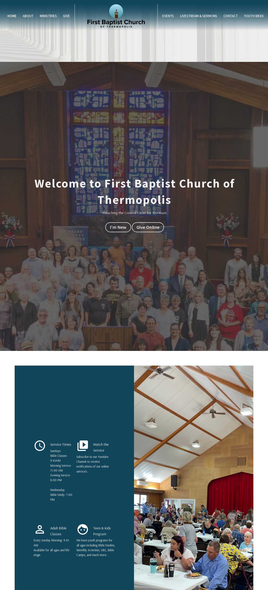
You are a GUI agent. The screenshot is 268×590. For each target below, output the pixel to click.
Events (168, 16)
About (28, 16)
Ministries (48, 16)
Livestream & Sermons (198, 16)
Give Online (148, 227)
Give (66, 16)
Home (12, 16)
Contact (230, 16)
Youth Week (254, 16)
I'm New (118, 227)
